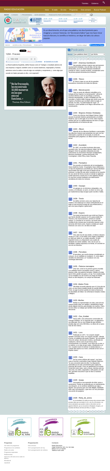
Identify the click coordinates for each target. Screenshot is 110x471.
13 (97, 59)
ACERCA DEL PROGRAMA (21, 45)
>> (103, 59)
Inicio (47, 10)
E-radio (55, 10)
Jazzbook (7, 463)
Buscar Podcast (100, 10)
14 (100, 59)
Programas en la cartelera (12, 448)
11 (91, 59)
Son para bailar (63, 21)
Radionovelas (8, 454)
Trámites (85, 3)
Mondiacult (7, 460)
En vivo (63, 10)
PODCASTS (38, 45)
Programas (73, 10)
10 (88, 59)
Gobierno (94, 3)
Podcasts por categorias (60, 15)
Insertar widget (82, 45)
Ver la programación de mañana (38, 450)
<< (70, 59)
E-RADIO (15, 15)
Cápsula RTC (47, 21)
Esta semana (86, 10)
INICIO (7, 45)
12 (94, 59)
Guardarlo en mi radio (52, 61)
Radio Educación (14, 9)
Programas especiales (11, 452)
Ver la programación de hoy (93, 20)
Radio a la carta (9, 450)
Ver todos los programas (11, 445)
